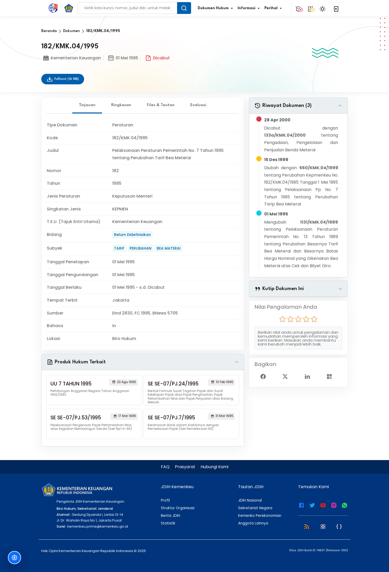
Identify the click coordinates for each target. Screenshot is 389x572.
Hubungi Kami (214, 467)
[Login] (336, 8)
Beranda (49, 31)
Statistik (168, 523)
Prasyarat (185, 467)
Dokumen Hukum (216, 8)
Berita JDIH (170, 515)
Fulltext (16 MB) (63, 79)
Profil (165, 500)
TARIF (119, 248)
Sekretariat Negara (255, 508)
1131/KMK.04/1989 (319, 222)
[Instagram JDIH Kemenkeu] (334, 505)
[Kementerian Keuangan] (76, 489)
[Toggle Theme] (323, 8)
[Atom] (323, 526)
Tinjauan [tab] (87, 105)
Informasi (250, 8)
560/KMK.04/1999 (318, 168)
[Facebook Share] (265, 376)
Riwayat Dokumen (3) (283, 105)
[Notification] (298, 8)
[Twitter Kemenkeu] (312, 505)
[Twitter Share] (287, 376)
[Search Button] (184, 8)
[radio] (282, 319)
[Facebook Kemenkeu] (301, 505)
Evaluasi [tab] (198, 105)
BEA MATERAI (169, 248)
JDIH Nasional (250, 500)
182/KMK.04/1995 (103, 31)
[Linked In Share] (309, 376)
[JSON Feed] (339, 526)
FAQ (165, 467)
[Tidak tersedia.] (310, 8)
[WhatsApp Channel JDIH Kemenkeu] (344, 505)
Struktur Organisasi (177, 508)
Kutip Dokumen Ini (279, 289)
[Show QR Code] (331, 376)
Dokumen (71, 31)
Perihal (274, 8)
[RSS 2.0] (307, 526)
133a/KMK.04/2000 (285, 135)
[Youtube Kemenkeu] (323, 505)
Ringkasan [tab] (121, 105)
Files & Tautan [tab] (161, 105)
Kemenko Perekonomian (259, 515)
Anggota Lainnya (253, 523)
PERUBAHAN (140, 248)
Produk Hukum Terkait (76, 362)
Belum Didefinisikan (132, 234)
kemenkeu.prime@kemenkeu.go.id (97, 526)
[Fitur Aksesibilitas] (14, 557)
